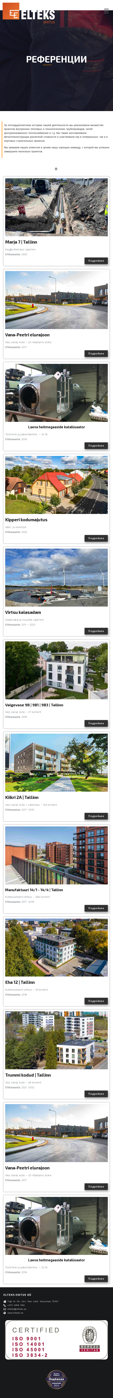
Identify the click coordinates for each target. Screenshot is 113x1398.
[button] (106, 11)
